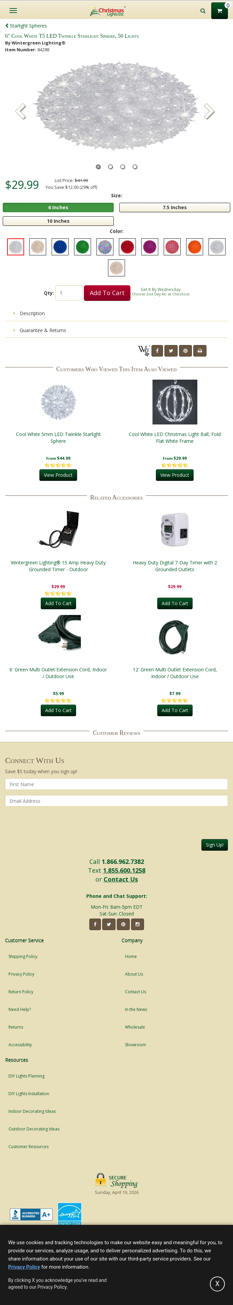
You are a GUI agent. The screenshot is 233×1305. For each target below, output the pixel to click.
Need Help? (19, 1009)
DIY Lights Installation (28, 1093)
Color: (117, 231)
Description (29, 313)
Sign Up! (214, 844)
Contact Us (121, 879)
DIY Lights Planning (26, 1076)
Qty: (49, 293)
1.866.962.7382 (123, 861)
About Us (134, 974)
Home (131, 956)
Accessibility (20, 1045)
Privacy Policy (21, 974)
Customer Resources (28, 1146)
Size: (116, 195)
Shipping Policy (22, 956)
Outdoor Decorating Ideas (33, 1129)
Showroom (135, 1045)
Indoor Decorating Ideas (32, 1111)
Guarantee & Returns (40, 330)
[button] (209, 112)
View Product (58, 475)
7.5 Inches (175, 207)
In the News (136, 1009)
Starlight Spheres (26, 25)
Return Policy (20, 992)
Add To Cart (107, 293)
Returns (15, 1027)
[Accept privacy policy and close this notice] (217, 1283)
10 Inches (58, 221)
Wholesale (135, 1027)
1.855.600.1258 (124, 870)
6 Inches (58, 207)
